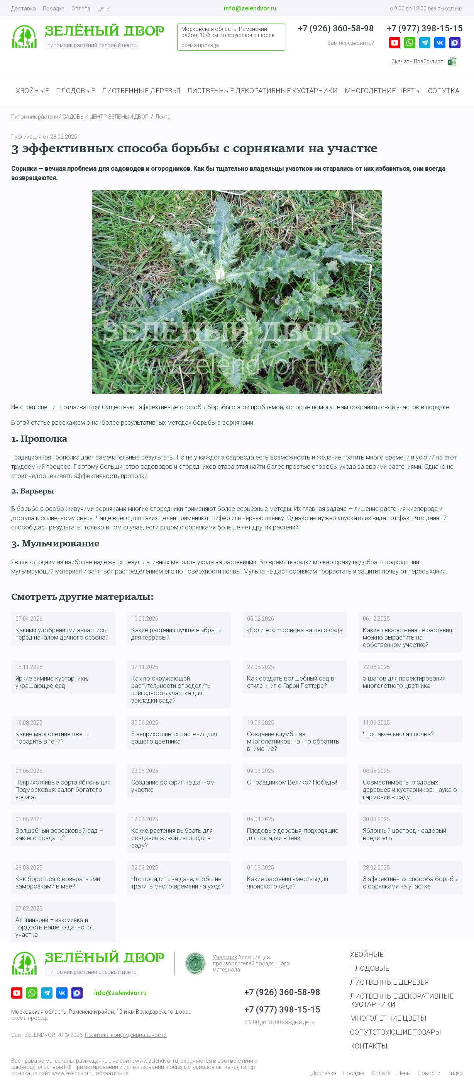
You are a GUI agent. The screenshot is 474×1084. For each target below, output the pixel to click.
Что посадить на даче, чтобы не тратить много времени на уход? (177, 882)
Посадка (53, 8)
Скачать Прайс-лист (425, 61)
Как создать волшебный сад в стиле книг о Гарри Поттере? (290, 682)
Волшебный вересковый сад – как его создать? (59, 834)
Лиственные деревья (389, 982)
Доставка (23, 8)
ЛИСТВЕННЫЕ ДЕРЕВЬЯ (141, 91)
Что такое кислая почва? (398, 734)
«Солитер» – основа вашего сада (295, 630)
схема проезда (30, 1018)
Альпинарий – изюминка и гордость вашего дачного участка (53, 927)
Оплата (80, 8)
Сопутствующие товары (395, 1032)
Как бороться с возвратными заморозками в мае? (57, 882)
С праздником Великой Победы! (292, 782)
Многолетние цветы (388, 1018)
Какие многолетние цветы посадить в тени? (52, 737)
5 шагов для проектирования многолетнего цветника (404, 682)
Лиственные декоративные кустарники (402, 1000)
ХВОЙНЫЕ (32, 91)
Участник (225, 957)
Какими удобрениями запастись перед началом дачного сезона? (61, 633)
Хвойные (366, 954)
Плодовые (369, 968)
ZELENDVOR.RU (44, 1035)
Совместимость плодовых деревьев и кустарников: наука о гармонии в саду (410, 790)
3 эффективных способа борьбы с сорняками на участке (410, 882)
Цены (103, 8)
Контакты (369, 1046)
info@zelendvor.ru (250, 8)
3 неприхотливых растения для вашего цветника (174, 737)
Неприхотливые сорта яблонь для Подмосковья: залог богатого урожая (62, 790)
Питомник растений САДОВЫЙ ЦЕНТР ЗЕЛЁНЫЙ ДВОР (80, 117)
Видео (455, 1073)
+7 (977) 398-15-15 (425, 28)
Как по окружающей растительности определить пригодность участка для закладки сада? (171, 689)
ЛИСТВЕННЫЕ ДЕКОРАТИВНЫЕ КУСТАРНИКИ (262, 91)
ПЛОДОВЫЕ (75, 91)
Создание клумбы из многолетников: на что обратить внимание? (293, 741)
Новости (429, 1073)
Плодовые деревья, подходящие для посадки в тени (293, 834)
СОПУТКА (443, 91)
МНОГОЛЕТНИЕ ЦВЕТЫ (383, 91)
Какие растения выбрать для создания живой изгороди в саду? (172, 838)
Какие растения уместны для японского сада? (287, 882)
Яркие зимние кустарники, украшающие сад (51, 682)
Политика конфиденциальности (126, 1035)
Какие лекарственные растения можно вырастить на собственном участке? (407, 637)
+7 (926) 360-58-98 (336, 28)
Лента (163, 117)
